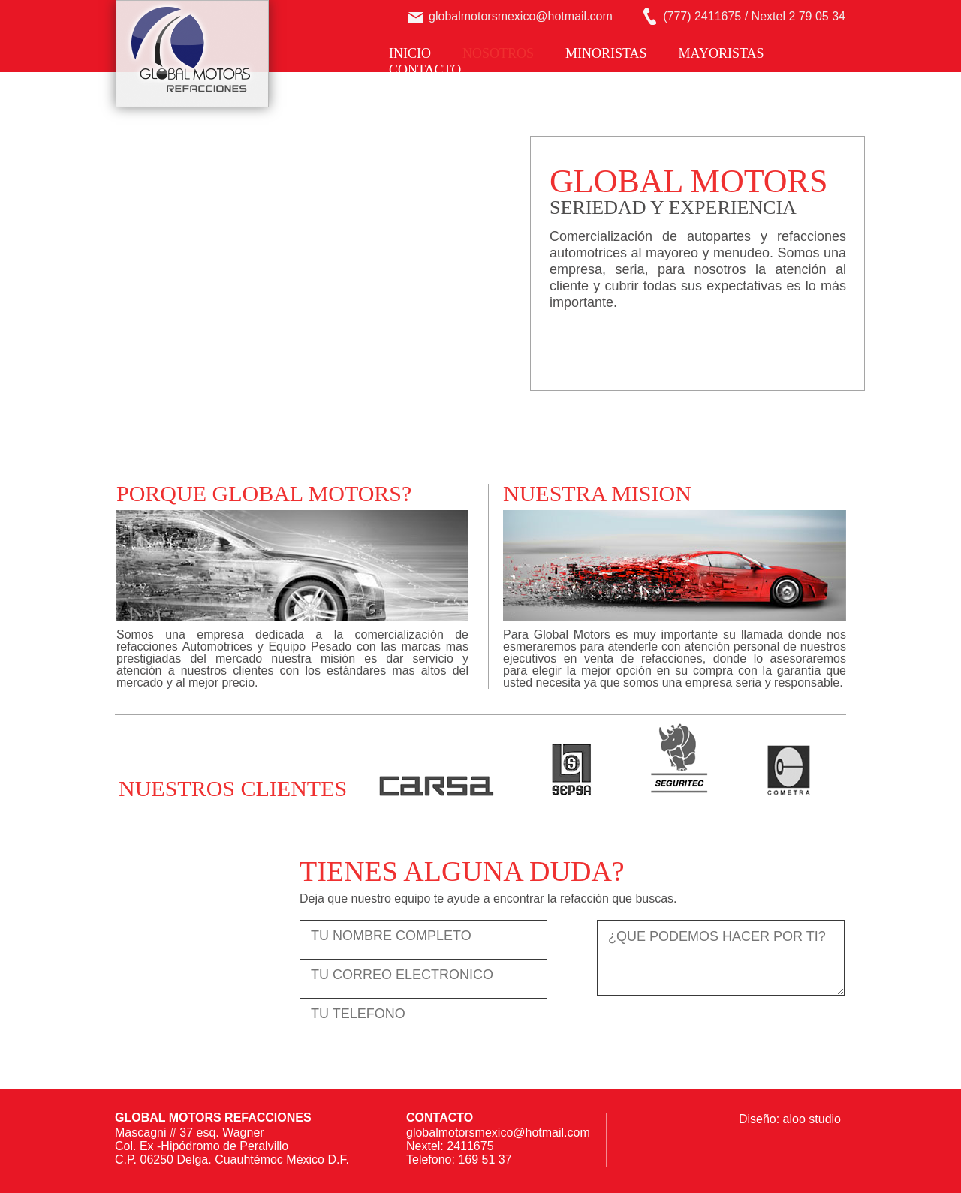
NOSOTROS (498, 53)
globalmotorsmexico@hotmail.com (521, 16)
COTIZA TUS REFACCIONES (664, 344)
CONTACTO (425, 69)
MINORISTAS (606, 53)
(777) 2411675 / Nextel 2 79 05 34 (754, 16)
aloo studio (812, 1119)
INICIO (410, 53)
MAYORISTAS (721, 53)
